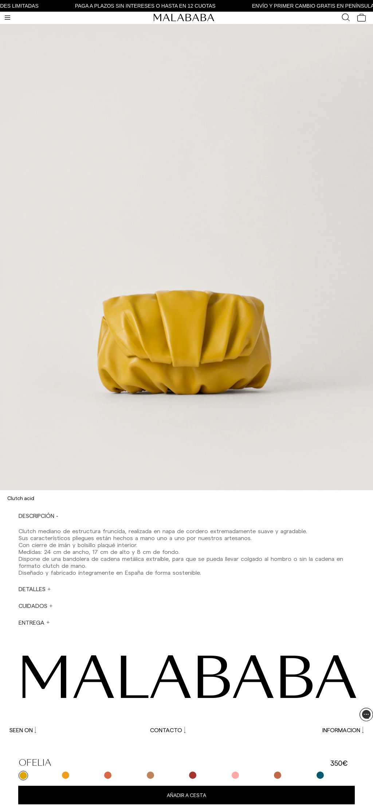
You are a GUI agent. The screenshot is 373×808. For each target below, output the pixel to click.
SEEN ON (22, 729)
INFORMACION (343, 729)
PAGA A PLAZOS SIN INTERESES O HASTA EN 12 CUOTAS (149, 6)
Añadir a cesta (186, 795)
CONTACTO (167, 729)
